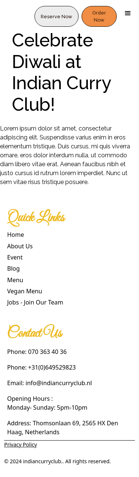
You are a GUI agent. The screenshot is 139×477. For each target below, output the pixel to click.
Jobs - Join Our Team (35, 302)
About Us (20, 246)
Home (15, 235)
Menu (15, 280)
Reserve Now (56, 16)
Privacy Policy (20, 444)
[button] (128, 13)
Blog (13, 268)
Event (15, 257)
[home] (17, 13)
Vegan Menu (24, 291)
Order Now (99, 16)
